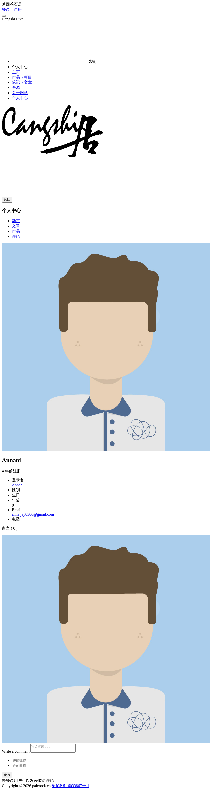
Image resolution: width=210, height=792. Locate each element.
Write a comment (15, 753)
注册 (18, 9)
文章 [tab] (16, 226)
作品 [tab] (16, 231)
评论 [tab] (16, 236)
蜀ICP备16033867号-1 (70, 787)
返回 (7, 199)
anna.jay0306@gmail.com (33, 514)
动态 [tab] (16, 221)
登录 (6, 9)
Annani (18, 485)
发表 (7, 776)
